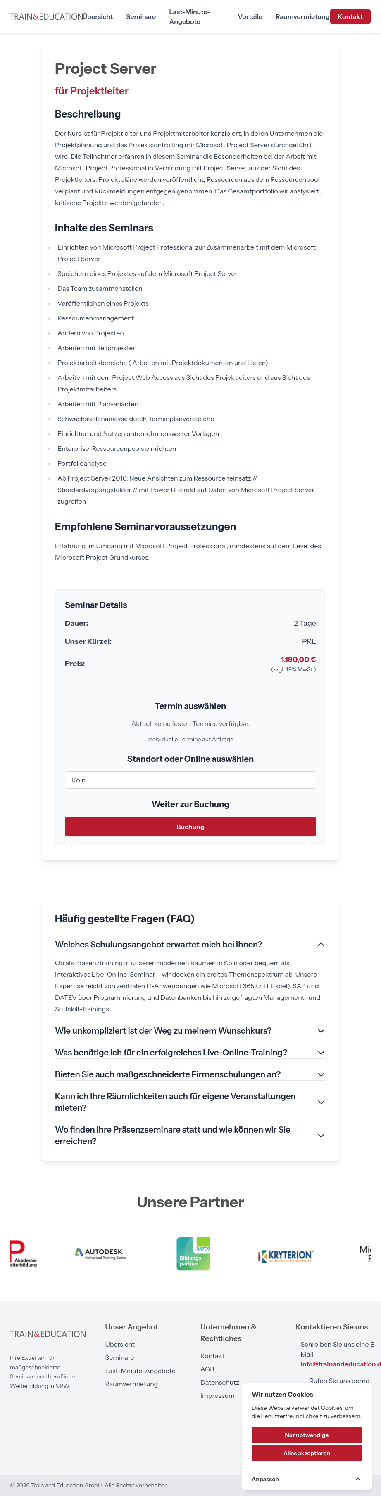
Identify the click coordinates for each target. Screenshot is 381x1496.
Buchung (190, 826)
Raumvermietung (303, 16)
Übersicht (98, 16)
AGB (207, 1369)
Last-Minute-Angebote (189, 16)
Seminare (141, 16)
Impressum (217, 1395)
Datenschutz (219, 1382)
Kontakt (350, 16)
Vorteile (250, 16)
